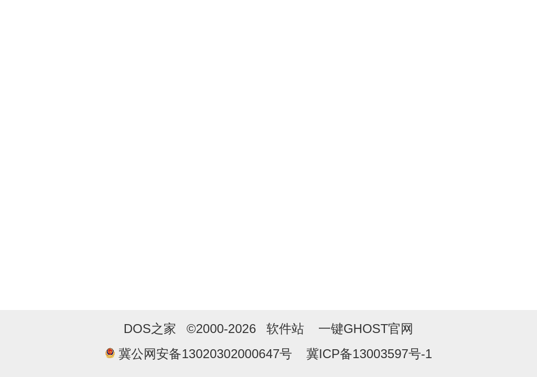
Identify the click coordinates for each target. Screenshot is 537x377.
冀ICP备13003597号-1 (369, 354)
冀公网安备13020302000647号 (205, 354)
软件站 (285, 328)
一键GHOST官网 (365, 328)
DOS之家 (150, 328)
